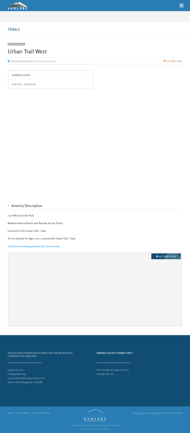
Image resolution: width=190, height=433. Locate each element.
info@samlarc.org (17, 373)
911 (112, 373)
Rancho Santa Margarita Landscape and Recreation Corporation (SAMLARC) (40, 354)
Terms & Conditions (41, 413)
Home (10, 413)
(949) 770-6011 (121, 369)
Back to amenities (16, 44)
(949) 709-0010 (15, 369)
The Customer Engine (172, 413)
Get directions (173, 61)
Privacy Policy (23, 413)
